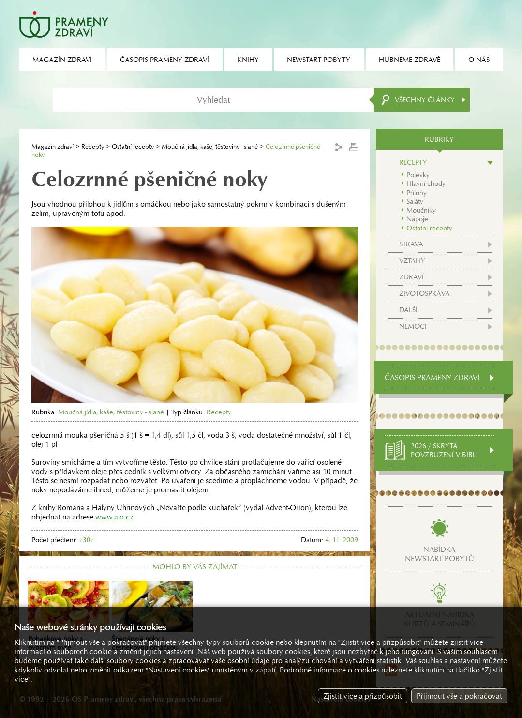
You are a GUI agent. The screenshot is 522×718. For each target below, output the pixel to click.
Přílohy (416, 192)
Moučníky (421, 210)
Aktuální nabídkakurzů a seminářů (439, 619)
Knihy (248, 59)
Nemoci (413, 326)
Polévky (418, 174)
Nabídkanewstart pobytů (439, 554)
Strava (411, 244)
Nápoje (417, 218)
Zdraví (411, 277)
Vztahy (412, 260)
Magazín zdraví (52, 146)
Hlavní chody (426, 183)
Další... (410, 310)
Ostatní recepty (133, 146)
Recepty (92, 146)
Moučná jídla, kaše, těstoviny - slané (210, 146)
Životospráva (424, 293)
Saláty (414, 201)
